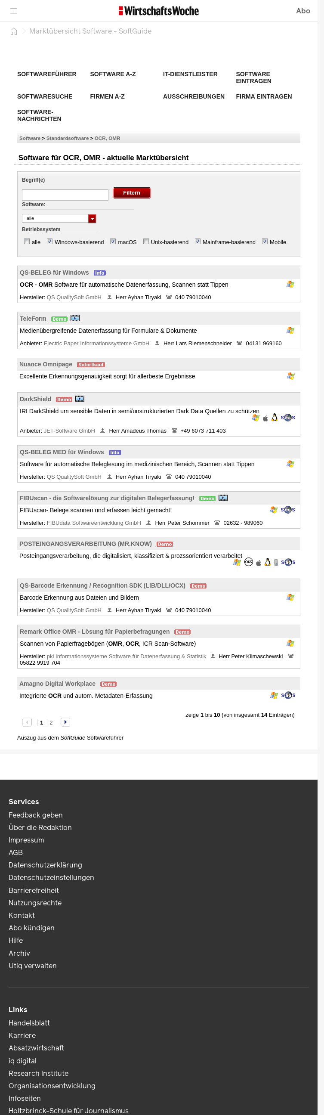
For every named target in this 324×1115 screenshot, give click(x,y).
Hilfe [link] (16, 940)
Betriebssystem (41, 229)
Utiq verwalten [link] (33, 966)
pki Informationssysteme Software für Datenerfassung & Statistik (127, 656)
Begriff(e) (33, 180)
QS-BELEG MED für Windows (62, 452)
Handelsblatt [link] (29, 1023)
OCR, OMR (107, 138)
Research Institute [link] (38, 1073)
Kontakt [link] (22, 915)
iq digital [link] (23, 1061)
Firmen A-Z (107, 96)
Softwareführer (47, 74)
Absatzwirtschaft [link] (36, 1048)
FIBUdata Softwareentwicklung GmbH (95, 523)
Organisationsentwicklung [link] (52, 1086)
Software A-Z (113, 74)
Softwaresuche (44, 96)
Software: (34, 204)
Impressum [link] (26, 840)
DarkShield (35, 399)
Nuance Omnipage (45, 364)
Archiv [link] (19, 953)
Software (29, 138)
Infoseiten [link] (25, 1098)
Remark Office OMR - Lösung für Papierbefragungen (95, 631)
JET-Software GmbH (70, 430)
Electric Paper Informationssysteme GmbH (97, 343)
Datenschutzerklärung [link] (45, 865)
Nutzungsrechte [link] (35, 903)
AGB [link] (16, 853)
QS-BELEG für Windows (54, 272)
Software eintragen (254, 77)
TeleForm (33, 318)
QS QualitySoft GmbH (75, 297)
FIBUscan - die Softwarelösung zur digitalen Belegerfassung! (107, 498)
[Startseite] (14, 31)
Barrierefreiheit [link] (34, 890)
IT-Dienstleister (190, 74)
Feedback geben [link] (36, 815)
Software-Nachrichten (39, 115)
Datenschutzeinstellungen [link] (51, 878)
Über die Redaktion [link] (40, 828)
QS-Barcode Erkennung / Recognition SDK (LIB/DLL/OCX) (102, 585)
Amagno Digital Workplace (57, 683)
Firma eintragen (264, 96)
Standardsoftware (67, 138)
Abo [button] (303, 11)
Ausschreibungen (194, 96)
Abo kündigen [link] (32, 928)
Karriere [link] (22, 1036)
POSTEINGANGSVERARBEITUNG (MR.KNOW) (85, 543)
